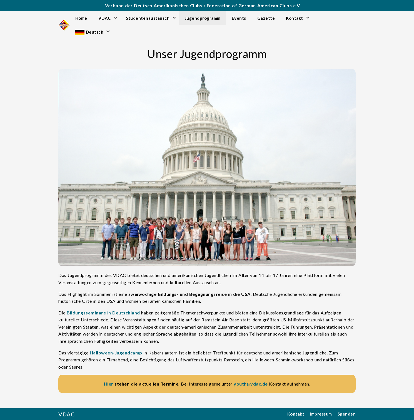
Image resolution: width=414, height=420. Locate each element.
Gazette (266, 18)
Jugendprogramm (203, 18)
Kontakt (294, 18)
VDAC (104, 18)
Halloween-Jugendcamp (116, 352)
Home (81, 18)
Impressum (321, 413)
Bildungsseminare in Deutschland (103, 312)
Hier (108, 383)
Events (239, 18)
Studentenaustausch (147, 18)
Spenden (347, 413)
